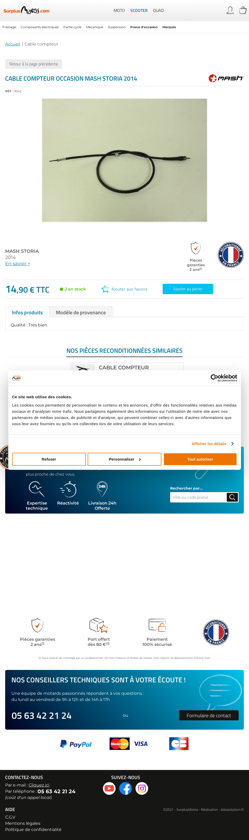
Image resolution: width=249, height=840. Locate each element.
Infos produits (27, 312)
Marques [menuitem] (169, 26)
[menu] (124, 26)
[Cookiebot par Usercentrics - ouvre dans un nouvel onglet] (214, 378)
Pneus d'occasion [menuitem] (144, 26)
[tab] (27, 311)
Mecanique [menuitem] (94, 26)
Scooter (139, 10)
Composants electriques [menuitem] (40, 26)
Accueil (12, 43)
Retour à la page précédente (33, 63)
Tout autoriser (200, 459)
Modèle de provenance (81, 312)
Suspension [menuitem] (117, 26)
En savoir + (17, 263)
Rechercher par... (186, 487)
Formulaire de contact (209, 715)
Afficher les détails (209, 443)
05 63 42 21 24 (42, 715)
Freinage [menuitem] (9, 26)
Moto (119, 10)
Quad (158, 10)
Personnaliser (125, 459)
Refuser (49, 459)
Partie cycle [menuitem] (72, 26)
